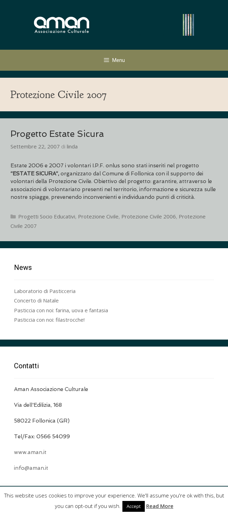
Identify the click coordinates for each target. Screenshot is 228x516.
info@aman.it (31, 468)
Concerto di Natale (36, 300)
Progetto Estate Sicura (57, 134)
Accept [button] (134, 506)
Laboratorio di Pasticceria (45, 290)
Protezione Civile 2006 (148, 216)
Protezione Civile (98, 216)
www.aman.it (30, 452)
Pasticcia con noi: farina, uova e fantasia (61, 310)
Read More (159, 505)
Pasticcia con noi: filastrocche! (49, 319)
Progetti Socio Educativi (46, 216)
